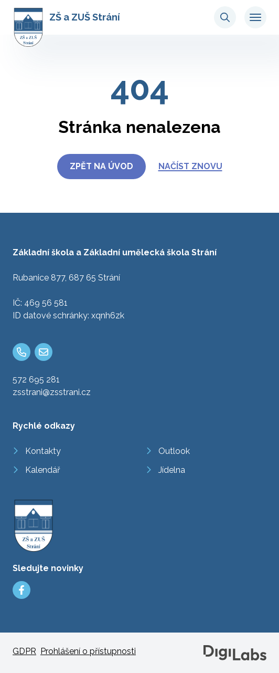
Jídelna (171, 470)
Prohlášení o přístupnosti (88, 651)
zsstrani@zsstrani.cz (52, 392)
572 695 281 (36, 380)
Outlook (174, 451)
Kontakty (43, 451)
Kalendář (42, 470)
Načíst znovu (190, 166)
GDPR (24, 651)
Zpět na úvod (101, 166)
